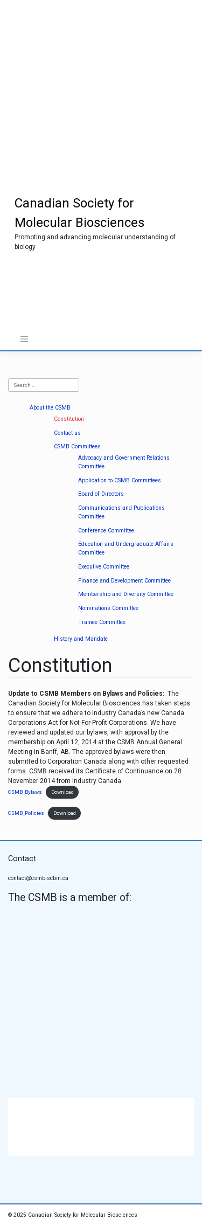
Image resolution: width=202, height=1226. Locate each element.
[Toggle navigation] (24, 339)
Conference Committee (106, 530)
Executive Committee (103, 566)
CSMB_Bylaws (25, 792)
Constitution (69, 418)
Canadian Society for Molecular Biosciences (82, 1215)
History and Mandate (81, 638)
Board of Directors (101, 493)
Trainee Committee (102, 622)
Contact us (67, 433)
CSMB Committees (77, 446)
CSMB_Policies (26, 813)
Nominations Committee (108, 608)
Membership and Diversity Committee (125, 594)
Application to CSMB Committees (119, 480)
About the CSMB (50, 407)
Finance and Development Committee (124, 580)
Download (62, 792)
